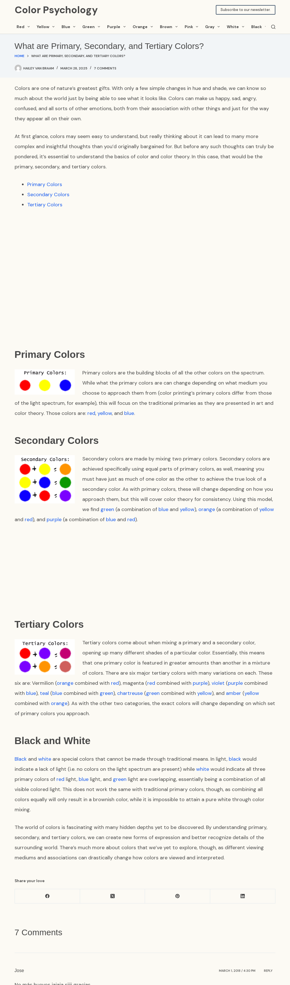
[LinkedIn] (242, 896)
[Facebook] (47, 896)
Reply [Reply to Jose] (268, 970)
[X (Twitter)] (112, 896)
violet (218, 683)
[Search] (273, 27)
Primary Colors (44, 184)
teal (44, 693)
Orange (144, 26)
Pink (192, 26)
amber (233, 693)
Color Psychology (56, 9)
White (236, 26)
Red (24, 26)
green (107, 509)
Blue (70, 26)
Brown (170, 26)
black (235, 759)
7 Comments (105, 68)
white (44, 759)
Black (260, 26)
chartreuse (130, 693)
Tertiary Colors (44, 204)
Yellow (46, 26)
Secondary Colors (48, 194)
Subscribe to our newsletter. (246, 9)
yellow (105, 413)
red (91, 413)
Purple (117, 26)
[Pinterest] (177, 896)
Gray (213, 26)
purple (54, 519)
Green (92, 26)
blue (129, 413)
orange (206, 509)
